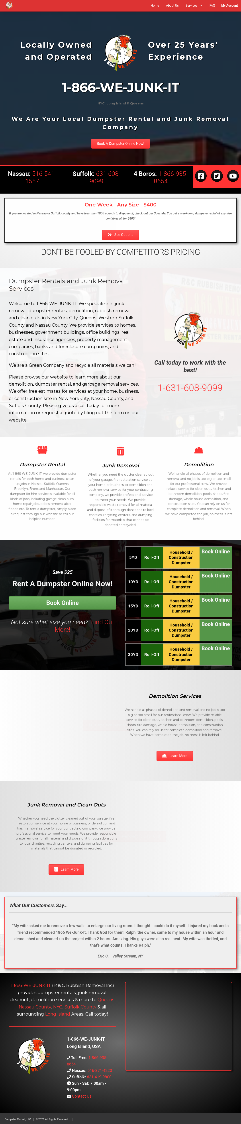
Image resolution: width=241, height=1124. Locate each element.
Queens (106, 999)
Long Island (57, 1014)
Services (191, 5)
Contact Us (81, 1096)
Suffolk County (80, 1007)
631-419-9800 (99, 1077)
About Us (172, 5)
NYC (57, 1007)
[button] (120, 144)
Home (155, 5)
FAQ (212, 5)
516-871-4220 (99, 1070)
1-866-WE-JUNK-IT (31, 985)
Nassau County (35, 1007)
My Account (229, 5)
